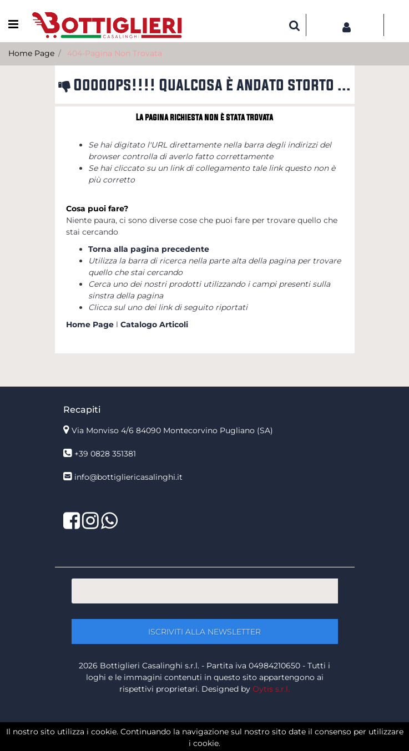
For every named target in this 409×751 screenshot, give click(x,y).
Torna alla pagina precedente (148, 249)
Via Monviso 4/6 (172, 430)
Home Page (31, 53)
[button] (295, 25)
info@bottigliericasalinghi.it (128, 477)
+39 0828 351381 (105, 454)
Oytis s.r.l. (271, 689)
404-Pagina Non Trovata (114, 53)
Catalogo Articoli (154, 324)
